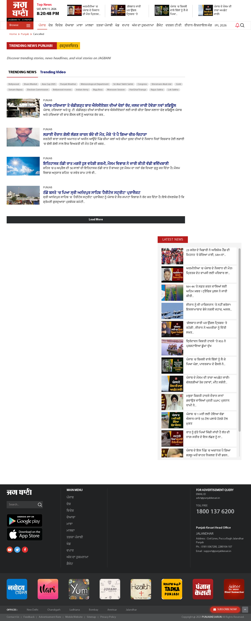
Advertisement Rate (50, 617)
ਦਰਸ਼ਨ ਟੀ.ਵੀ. (174, 25)
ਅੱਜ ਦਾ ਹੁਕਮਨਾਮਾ (143, 25)
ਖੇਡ (117, 25)
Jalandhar (131, 609)
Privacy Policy (108, 617)
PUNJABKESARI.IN (212, 617)
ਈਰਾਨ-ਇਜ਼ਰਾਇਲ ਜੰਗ (198, 25)
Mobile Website (74, 617)
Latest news (172, 239)
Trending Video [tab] (53, 72)
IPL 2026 (221, 25)
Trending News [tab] (22, 72)
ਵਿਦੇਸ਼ (59, 25)
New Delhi (32, 609)
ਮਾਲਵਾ (89, 25)
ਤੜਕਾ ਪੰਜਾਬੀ (104, 25)
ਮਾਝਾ (80, 25)
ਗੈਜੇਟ (159, 25)
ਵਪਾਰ (125, 25)
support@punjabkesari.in (217, 551)
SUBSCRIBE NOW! (225, 609)
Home (13, 34)
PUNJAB (47, 100)
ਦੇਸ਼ (50, 25)
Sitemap (91, 617)
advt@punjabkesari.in (208, 498)
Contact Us (13, 617)
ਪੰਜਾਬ (42, 25)
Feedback (29, 617)
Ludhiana (75, 609)
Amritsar (112, 609)
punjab (25, 34)
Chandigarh (53, 609)
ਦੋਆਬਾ (69, 25)
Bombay (93, 609)
